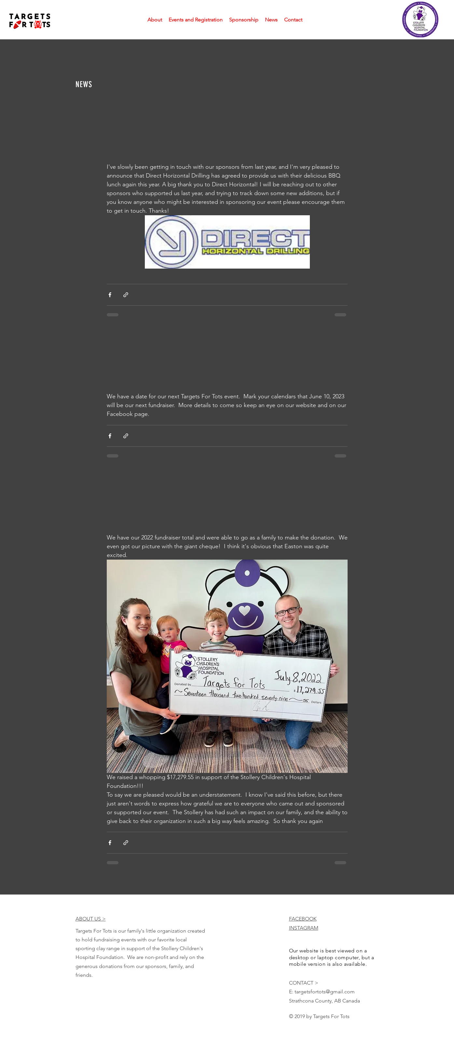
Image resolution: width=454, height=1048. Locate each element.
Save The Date (126, 380)
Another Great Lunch (134, 150)
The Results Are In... (135, 521)
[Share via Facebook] (110, 295)
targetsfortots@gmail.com (325, 991)
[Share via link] (126, 295)
